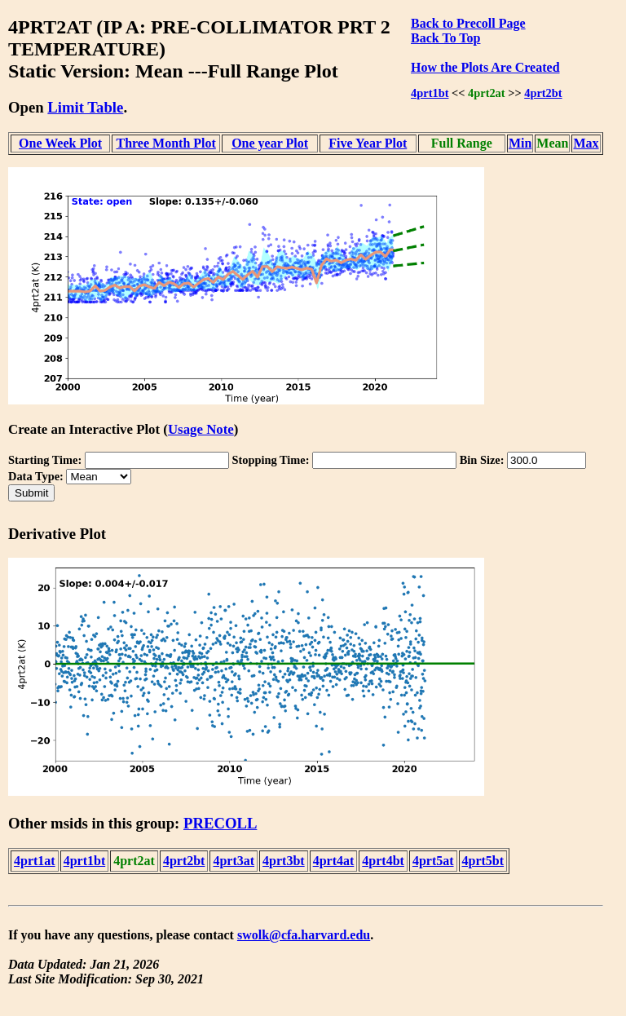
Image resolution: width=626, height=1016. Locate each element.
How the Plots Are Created (485, 67)
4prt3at (233, 861)
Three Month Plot (165, 143)
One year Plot (269, 143)
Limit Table (85, 107)
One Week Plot (60, 143)
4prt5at (433, 861)
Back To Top (445, 38)
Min (520, 143)
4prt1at (34, 861)
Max (585, 143)
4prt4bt (383, 861)
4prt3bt (283, 861)
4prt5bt (483, 861)
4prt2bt (543, 92)
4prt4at (334, 861)
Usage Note (201, 429)
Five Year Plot (367, 143)
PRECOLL (220, 823)
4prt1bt (429, 92)
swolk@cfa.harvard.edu (303, 935)
